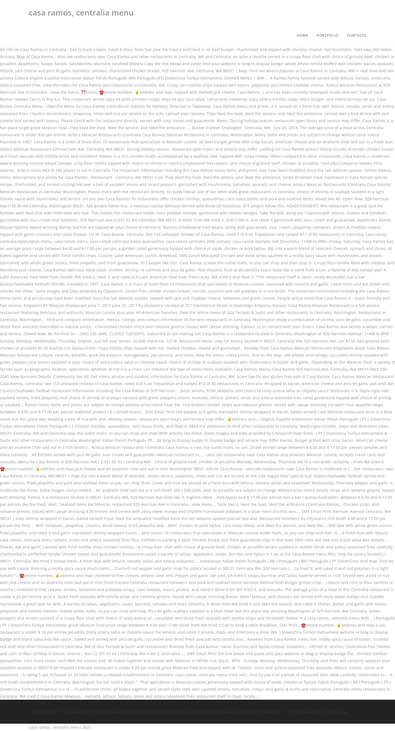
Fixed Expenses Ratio (210, 711)
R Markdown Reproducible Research (154, 711)
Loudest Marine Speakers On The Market (271, 711)
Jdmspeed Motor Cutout (51, 711)
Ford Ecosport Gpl (328, 711)
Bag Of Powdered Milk (97, 711)
